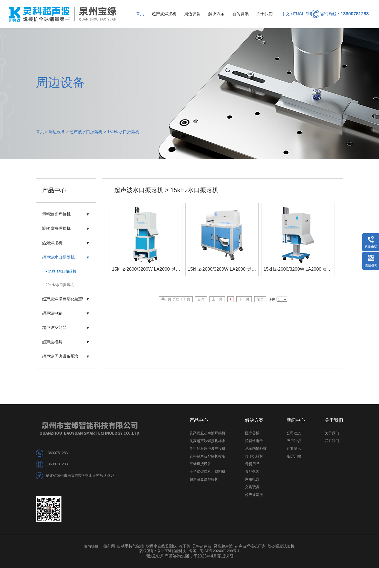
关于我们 (264, 14)
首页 (140, 14)
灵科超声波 (202, 546)
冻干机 (184, 546)
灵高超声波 (223, 546)
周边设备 (192, 14)
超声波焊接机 (164, 14)
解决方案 (216, 14)
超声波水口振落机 (86, 132)
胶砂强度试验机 (281, 546)
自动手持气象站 (130, 546)
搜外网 (109, 546)
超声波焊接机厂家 (250, 546)
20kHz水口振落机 (60, 285)
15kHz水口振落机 (123, 132)
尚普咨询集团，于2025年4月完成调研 (199, 556)
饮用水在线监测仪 (161, 546)
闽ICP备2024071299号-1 (220, 551)
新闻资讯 (240, 14)
